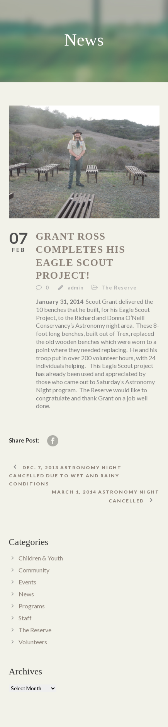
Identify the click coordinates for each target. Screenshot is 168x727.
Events (27, 582)
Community (34, 570)
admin (76, 287)
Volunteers (33, 641)
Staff (25, 617)
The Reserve (119, 287)
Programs (32, 606)
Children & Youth (41, 558)
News (26, 594)
